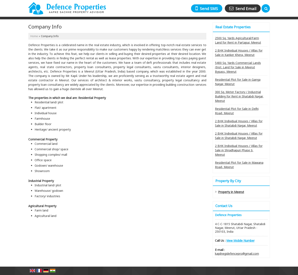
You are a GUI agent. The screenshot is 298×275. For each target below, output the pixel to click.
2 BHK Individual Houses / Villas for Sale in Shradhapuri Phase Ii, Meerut (239, 150)
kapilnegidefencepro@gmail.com (237, 254)
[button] (240, 241)
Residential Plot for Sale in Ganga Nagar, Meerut (237, 82)
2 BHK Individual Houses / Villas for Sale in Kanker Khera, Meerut (239, 52)
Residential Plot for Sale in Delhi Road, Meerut (237, 111)
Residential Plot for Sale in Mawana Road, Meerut (239, 165)
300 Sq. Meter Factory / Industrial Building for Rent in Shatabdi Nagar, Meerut (239, 96)
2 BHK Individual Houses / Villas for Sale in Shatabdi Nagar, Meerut (239, 123)
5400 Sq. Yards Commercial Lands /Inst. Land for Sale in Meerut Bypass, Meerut (238, 67)
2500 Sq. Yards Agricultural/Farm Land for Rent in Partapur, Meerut (238, 40)
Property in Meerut (231, 192)
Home (34, 36)
